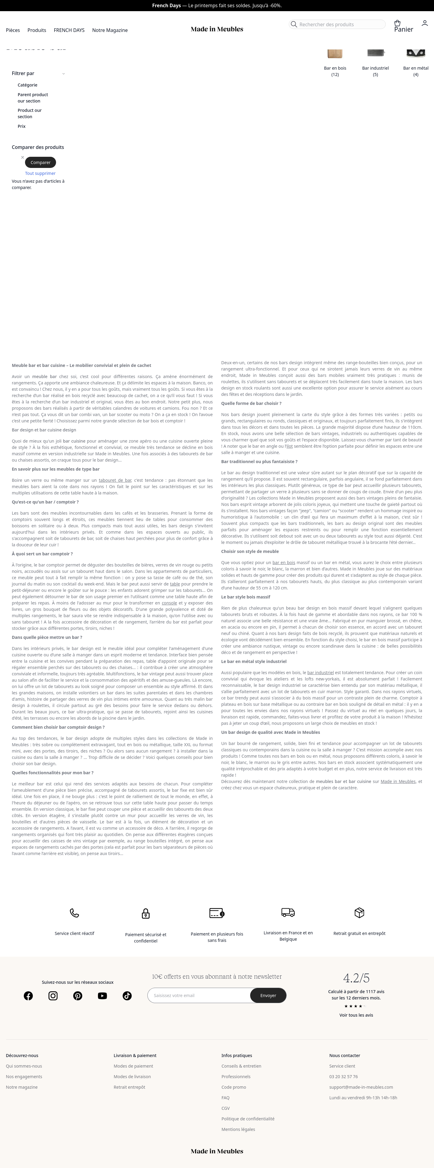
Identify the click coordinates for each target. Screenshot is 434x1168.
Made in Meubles (398, 781)
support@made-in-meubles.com (361, 1087)
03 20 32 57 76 (343, 1076)
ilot (290, 446)
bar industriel (320, 672)
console (169, 603)
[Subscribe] (268, 995)
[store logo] (217, 29)
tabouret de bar (115, 480)
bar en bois (283, 562)
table (175, 584)
